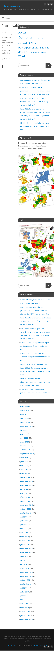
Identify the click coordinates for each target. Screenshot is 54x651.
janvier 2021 (25, 422)
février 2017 (25, 497)
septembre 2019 (27, 454)
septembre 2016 (27, 513)
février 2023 (25, 410)
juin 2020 (23, 430)
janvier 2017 (25, 501)
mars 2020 (24, 442)
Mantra (35, 645)
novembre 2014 (26, 576)
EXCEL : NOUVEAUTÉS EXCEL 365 (33, 364)
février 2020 (25, 446)
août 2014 (24, 588)
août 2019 (24, 457)
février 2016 (25, 540)
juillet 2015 (24, 556)
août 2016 (24, 517)
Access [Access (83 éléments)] (22, 32)
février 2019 (25, 477)
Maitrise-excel (12, 6)
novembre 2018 (26, 485)
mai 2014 (24, 600)
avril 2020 (24, 438)
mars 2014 (24, 607)
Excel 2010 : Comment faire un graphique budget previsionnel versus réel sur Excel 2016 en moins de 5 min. (35, 90)
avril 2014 (24, 604)
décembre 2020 (26, 426)
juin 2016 (23, 525)
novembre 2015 (26, 552)
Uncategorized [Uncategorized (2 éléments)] (33, 52)
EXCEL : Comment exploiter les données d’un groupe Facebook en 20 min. (35, 356)
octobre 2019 (25, 450)
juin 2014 (23, 596)
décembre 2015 (26, 548)
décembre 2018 (26, 481)
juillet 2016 (24, 521)
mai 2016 (24, 529)
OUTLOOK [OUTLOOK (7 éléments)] (37, 43)
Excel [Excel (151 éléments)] (29, 43)
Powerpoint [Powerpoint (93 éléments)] (25, 47)
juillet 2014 (24, 592)
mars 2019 (24, 473)
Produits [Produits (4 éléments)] (36, 48)
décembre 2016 (26, 505)
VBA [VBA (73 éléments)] (40, 52)
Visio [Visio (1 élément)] (44, 52)
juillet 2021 (24, 418)
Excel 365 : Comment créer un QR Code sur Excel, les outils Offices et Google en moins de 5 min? (35, 101)
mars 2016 (24, 536)
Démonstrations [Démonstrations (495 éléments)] (30, 37)
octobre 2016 (25, 509)
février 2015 (25, 568)
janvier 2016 (25, 544)
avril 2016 (24, 532)
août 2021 (24, 414)
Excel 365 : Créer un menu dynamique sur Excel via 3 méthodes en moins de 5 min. (35, 371)
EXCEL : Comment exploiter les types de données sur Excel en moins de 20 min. (34, 126)
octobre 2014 (25, 580)
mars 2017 (24, 493)
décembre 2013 (26, 619)
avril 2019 (24, 469)
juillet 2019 (24, 461)
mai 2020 (24, 434)
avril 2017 (24, 489)
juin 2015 (23, 560)
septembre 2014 (27, 584)
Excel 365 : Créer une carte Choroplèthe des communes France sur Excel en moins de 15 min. (35, 382)
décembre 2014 (26, 572)
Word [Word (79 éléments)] (21, 56)
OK (48, 65)
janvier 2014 (25, 615)
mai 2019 (24, 465)
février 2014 (25, 611)
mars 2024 (24, 406)
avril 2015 (24, 564)
